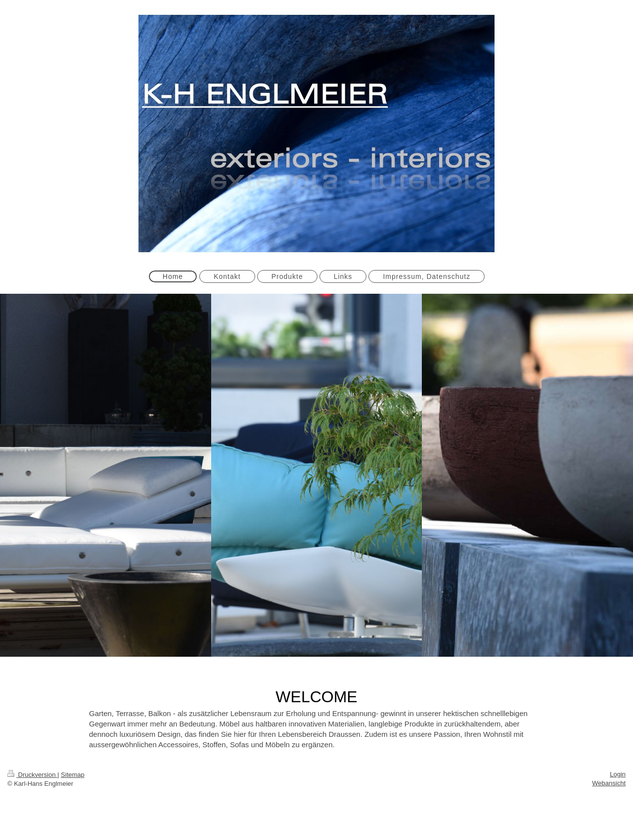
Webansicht (609, 783)
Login (618, 774)
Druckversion (32, 774)
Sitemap (73, 774)
